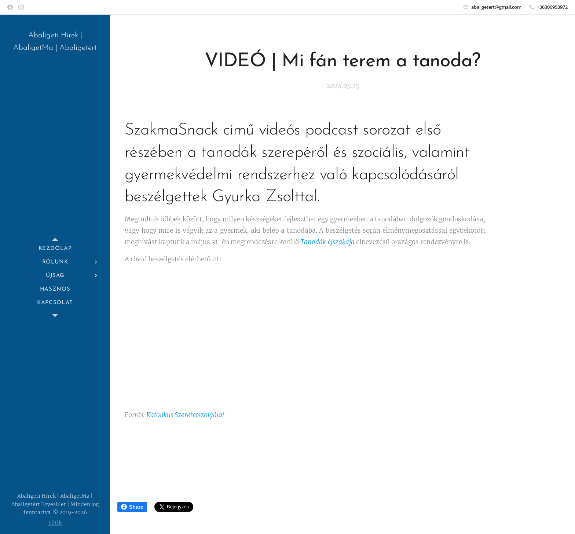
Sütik (55, 522)
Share (132, 507)
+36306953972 (552, 7)
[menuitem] (55, 248)
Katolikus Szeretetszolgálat (185, 415)
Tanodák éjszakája (327, 241)
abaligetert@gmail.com (496, 7)
